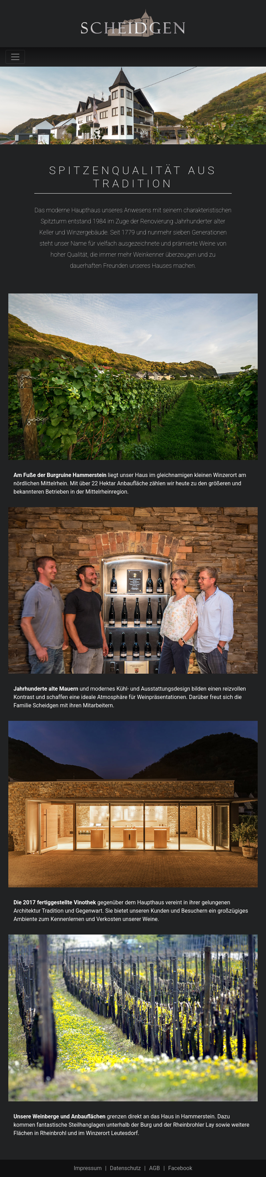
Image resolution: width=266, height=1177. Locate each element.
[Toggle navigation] (15, 57)
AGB (154, 1168)
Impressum (88, 1168)
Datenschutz (125, 1168)
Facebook (180, 1168)
